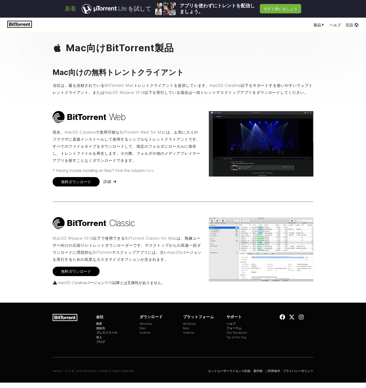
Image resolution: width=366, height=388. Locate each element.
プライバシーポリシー (298, 371)
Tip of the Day (236, 337)
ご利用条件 (272, 371)
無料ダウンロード (76, 181)
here (150, 170)
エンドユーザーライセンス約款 (229, 371)
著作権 (257, 371)
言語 (352, 25)
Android (145, 332)
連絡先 (100, 328)
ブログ (100, 342)
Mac (143, 328)
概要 (99, 323)
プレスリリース (106, 332)
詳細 (107, 181)
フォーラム (234, 328)
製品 (319, 25)
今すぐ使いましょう (280, 8)
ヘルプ (335, 25)
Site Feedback (236, 332)
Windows (146, 323)
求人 (99, 337)
